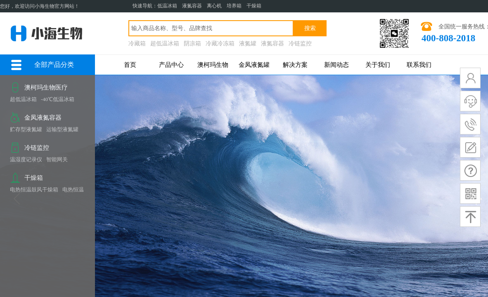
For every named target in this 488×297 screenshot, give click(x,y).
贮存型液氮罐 (26, 129)
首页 (130, 64)
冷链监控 (36, 147)
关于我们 (377, 64)
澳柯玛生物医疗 (46, 87)
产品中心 (171, 64)
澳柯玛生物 (212, 64)
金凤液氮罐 (254, 64)
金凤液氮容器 (43, 117)
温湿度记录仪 (26, 159)
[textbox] (211, 28)
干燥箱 (33, 177)
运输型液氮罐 (62, 129)
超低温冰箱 (23, 99)
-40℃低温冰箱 (57, 99)
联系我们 (419, 64)
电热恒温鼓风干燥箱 (34, 189)
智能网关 (57, 159)
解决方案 (295, 64)
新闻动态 (336, 64)
